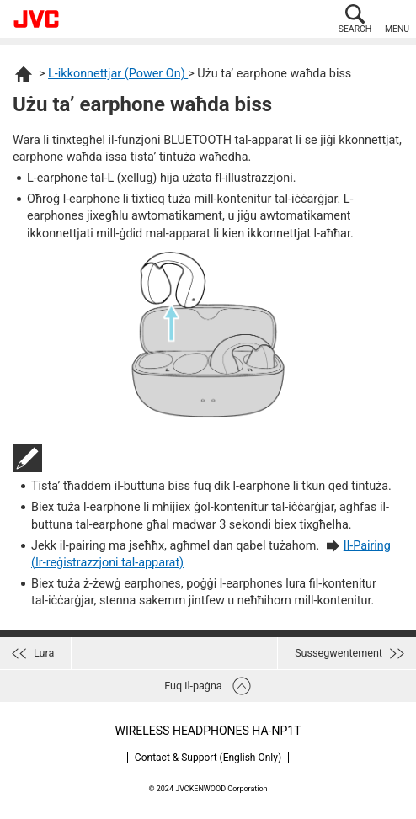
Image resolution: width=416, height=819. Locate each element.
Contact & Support (208, 757)
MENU (397, 29)
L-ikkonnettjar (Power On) (118, 73)
